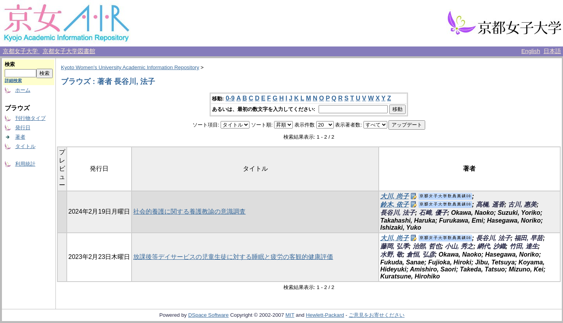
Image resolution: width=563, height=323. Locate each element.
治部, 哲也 (427, 246)
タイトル (25, 146)
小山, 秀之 (459, 246)
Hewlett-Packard (325, 315)
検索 (10, 64)
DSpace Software (208, 315)
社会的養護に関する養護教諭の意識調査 (189, 211)
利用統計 (25, 164)
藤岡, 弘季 (394, 246)
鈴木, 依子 (394, 204)
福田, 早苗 (528, 238)
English (530, 51)
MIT (289, 315)
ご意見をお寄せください (376, 315)
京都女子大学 (21, 51)
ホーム (22, 90)
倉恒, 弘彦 (420, 254)
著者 (20, 137)
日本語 (552, 51)
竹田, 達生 (524, 246)
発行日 (22, 127)
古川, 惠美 (522, 204)
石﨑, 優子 (433, 212)
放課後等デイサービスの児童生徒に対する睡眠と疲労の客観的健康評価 (233, 256)
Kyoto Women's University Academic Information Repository (130, 67)
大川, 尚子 (394, 196)
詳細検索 (13, 80)
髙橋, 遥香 (490, 204)
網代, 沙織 (491, 246)
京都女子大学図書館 (69, 51)
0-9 (230, 98)
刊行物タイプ (30, 118)
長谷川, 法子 (397, 212)
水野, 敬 (391, 254)
